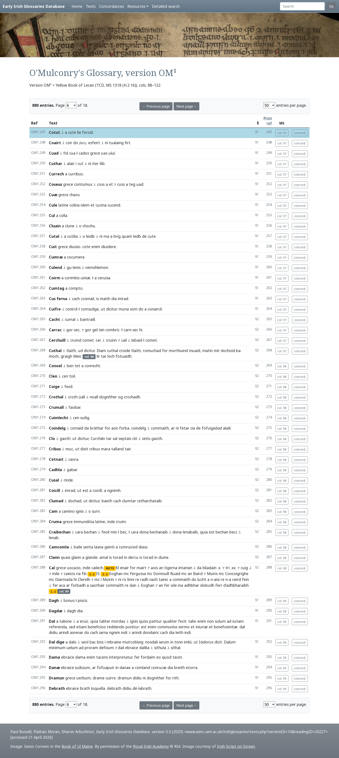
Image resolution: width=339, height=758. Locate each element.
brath (85, 688)
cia (192, 428)
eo (158, 657)
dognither (156, 677)
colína (74, 205)
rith (175, 677)
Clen (53, 376)
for (165, 350)
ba (238, 350)
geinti (109, 547)
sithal (175, 647)
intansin (185, 567)
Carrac (55, 329)
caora (73, 459)
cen (65, 376)
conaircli (155, 309)
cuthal (112, 350)
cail (124, 340)
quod (166, 657)
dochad (74, 500)
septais (124, 438)
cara (79, 532)
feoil (68, 386)
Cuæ (53, 194)
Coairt (55, 142)
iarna (103, 632)
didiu (53, 632)
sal (115, 438)
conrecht (92, 365)
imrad (123, 298)
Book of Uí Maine (77, 746)
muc (69, 448)
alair (71, 163)
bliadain (209, 567)
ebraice (131, 647)
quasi (65, 557)
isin (101, 329)
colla (63, 215)
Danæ (54, 667)
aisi (217, 579)
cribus (94, 448)
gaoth (65, 438)
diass (143, 547)
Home (77, 6)
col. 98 (281, 366)
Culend (55, 267)
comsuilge (90, 309)
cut (80, 163)
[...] (92, 574)
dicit (218, 642)
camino (68, 511)
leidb (90, 236)
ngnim (114, 632)
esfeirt (94, 142)
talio (192, 621)
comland (142, 667)
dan (133, 585)
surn (96, 511)
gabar (72, 469)
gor (69, 329)
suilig (84, 417)
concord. (300, 133)
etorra (191, 667)
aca (62, 585)
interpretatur (120, 657)
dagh (71, 610)
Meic (77, 356)
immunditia (84, 521)
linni (130, 579)
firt (127, 142)
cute (152, 236)
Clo (52, 438)
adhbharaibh (237, 585)
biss (100, 642)
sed (72, 626)
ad (229, 621)
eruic (84, 621)
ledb (137, 236)
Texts (91, 6)
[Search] (302, 6)
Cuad (54, 153)
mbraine (114, 642)
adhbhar (191, 585)
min (113, 532)
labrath (144, 688)
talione (65, 621)
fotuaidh (123, 356)
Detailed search (166, 6)
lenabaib (190, 532)
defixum (106, 647)
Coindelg (57, 428)
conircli (72, 309)
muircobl (132, 642)
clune (69, 225)
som (134, 309)
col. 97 (281, 133)
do (75, 142)
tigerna (170, 567)
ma (106, 236)
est (85, 490)
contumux (83, 184)
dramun (125, 677)
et (111, 184)
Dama (54, 657)
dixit (84, 448)
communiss (167, 626)
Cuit (53, 246)
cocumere (76, 257)
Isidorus (206, 642)
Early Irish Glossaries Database (34, 6)
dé (135, 688)
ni (106, 142)
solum (220, 621)
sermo (184, 626)
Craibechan (59, 532)
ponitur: (133, 626)
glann (76, 557)
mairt (141, 567)
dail (121, 647)
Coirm (54, 277)
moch (54, 356)
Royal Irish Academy (151, 746)
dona (144, 532)
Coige (54, 386)
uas (104, 153)
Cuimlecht (58, 417)
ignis (80, 511)
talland (117, 448)
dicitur (112, 309)
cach (76, 298)
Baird (198, 573)
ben (70, 365)
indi (124, 632)
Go (331, 6)
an (161, 567)
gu (69, 267)
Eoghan (116, 573)
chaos (74, 194)
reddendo (116, 626)
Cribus (55, 448)
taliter (104, 621)
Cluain (55, 225)
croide (124, 350)
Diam (101, 350)
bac (93, 642)
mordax (118, 621)
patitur (155, 621)
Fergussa (138, 573)
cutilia (72, 236)
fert (82, 143)
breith (179, 667)
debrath (114, 688)
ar (173, 428)
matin (207, 350)
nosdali (151, 642)
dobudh (207, 585)
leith (179, 632)
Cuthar (55, 163)
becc (233, 532)
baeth (107, 500)
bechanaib (159, 532)
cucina (101, 205)
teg (132, 184)
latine (63, 205)
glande (91, 557)
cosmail (87, 298)
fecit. (182, 621)
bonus (69, 600)
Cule (53, 205)
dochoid (228, 350)
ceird (236, 579)
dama (80, 657)
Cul (52, 215)
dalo (73, 642)
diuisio (74, 246)
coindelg (138, 428)
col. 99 (281, 601)
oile (174, 585)
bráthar (97, 428)
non (210, 621)
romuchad (152, 350)
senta (88, 547)
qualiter (170, 621)
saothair (97, 585)
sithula (160, 647)
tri (227, 567)
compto (76, 288)
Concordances (111, 6)
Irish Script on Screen (236, 746)
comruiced (128, 547)
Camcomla (59, 547)
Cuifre (55, 309)
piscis (82, 600)
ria (78, 573)
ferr (218, 585)
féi (84, 573)
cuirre (111, 677)
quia (204, 532)
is (97, 298)
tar (103, 356)
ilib (102, 163)
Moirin (108, 579)
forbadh (78, 585)
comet (88, 340)
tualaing (116, 142)
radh (144, 579)
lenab (54, 537)
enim (95, 246)
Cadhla (55, 469)
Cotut (54, 132)
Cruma (55, 521)
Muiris (212, 573)
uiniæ (85, 277)
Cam (53, 511)
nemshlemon (96, 267)
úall (82, 396)
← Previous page (156, 106)
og (120, 396)
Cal (52, 567)
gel (95, 329)
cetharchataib (149, 500)
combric (113, 329)
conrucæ (158, 667)
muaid (194, 350)
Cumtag (56, 288)
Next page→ (186, 106)
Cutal (54, 236)
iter (95, 163)
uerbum (83, 677)
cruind (75, 340)
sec (77, 329)
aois (154, 567)
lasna (98, 547)
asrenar (76, 632)
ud (80, 350)
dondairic (151, 632)
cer (98, 340)
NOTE (110, 568)
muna (124, 309)
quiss (143, 621)
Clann (54, 557)
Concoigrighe (236, 573)
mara (105, 448)
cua (72, 153)
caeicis (69, 573)
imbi (188, 642)
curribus (75, 173)
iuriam (238, 621)
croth (73, 396)
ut (103, 309)
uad (139, 184)
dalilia (144, 647)
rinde (68, 480)
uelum (72, 647)
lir (98, 356)
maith (105, 298)
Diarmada (64, 579)
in (125, 557)
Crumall (56, 407)
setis (146, 438)
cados (84, 153)
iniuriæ (202, 626)
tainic (163, 579)
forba (124, 428)
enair (124, 567)
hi (140, 329)
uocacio (74, 567)
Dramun (56, 677)
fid (65, 153)
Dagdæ (55, 610)
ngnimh (113, 490)
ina (180, 585)
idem (85, 205)
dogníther (108, 396)
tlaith (71, 350)
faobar (74, 407)
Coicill (54, 490)
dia (114, 298)
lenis (77, 267)
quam (127, 236)
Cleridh (84, 579)
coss (101, 184)
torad (118, 557)
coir (69, 142)
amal (103, 557)
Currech (56, 173)
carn (127, 329)
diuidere (108, 246)
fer (55, 585)
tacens (102, 657)
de (144, 236)
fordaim (148, 657)
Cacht (54, 319)
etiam (81, 626)
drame (98, 677)
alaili (227, 428)
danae (125, 667)
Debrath (57, 688)
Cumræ (56, 257)
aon (114, 428)
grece (95, 153)
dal (242, 626)
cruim (121, 521)
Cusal (54, 480)
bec (123, 532)
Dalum (230, 642)
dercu (133, 557)
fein (245, 579)
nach (153, 579)
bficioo (97, 626)
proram (91, 647)
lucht (201, 579)
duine (163, 557)
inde (111, 521)
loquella (98, 688)
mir (217, 350)
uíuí (112, 153)
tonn (178, 642)
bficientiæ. (226, 626)
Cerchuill (57, 340)
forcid (87, 132)
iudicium (82, 667)
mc (126, 573)
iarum (164, 642)
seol (84, 642)
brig (117, 236)
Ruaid (175, 573)
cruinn (111, 340)
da (86, 428)
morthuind (178, 350)
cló (134, 438)
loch (111, 356)
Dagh (54, 600)
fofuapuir (105, 667)
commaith (160, 428)
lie (79, 132)
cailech (97, 567)
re (137, 579)
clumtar (129, 500)
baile (78, 547)
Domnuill (161, 573)
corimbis (72, 277)
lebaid (136, 340)
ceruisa (104, 277)
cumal (70, 319)
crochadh (132, 396)
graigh (66, 356)
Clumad (56, 500)
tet (77, 365)
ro (124, 579)
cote (72, 132)
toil (72, 376)
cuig (244, 567)
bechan (90, 532)
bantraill (87, 319)
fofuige (212, 428)
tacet (177, 657)
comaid (76, 428)
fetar (184, 428)
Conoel (55, 365)
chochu (89, 225)
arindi (64, 632)
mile (55, 573)
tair (127, 448)
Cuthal (55, 350)
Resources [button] (136, 6)
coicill (97, 490)
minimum (57, 647)
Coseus (55, 184)
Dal (52, 621)
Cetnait (56, 459)
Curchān (98, 438)
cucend (114, 205)
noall (94, 396)
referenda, (58, 626)
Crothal (56, 396)
